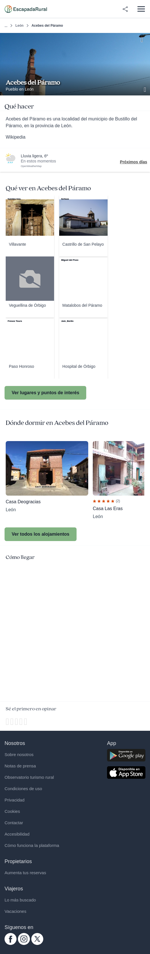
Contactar (14, 822)
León (19, 26)
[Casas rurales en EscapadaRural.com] (26, 9)
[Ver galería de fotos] (145, 89)
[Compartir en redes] (125, 9)
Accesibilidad (17, 834)
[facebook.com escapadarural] (11, 943)
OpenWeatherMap (31, 166)
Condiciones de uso (23, 788)
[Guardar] (144, 39)
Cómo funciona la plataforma (32, 845)
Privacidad (14, 800)
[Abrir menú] (141, 9)
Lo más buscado (20, 899)
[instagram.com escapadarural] (24, 943)
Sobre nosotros (19, 754)
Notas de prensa (20, 765)
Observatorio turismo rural (29, 777)
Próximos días (133, 162)
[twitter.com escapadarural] (37, 943)
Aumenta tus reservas (25, 872)
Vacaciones (15, 911)
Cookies (12, 811)
